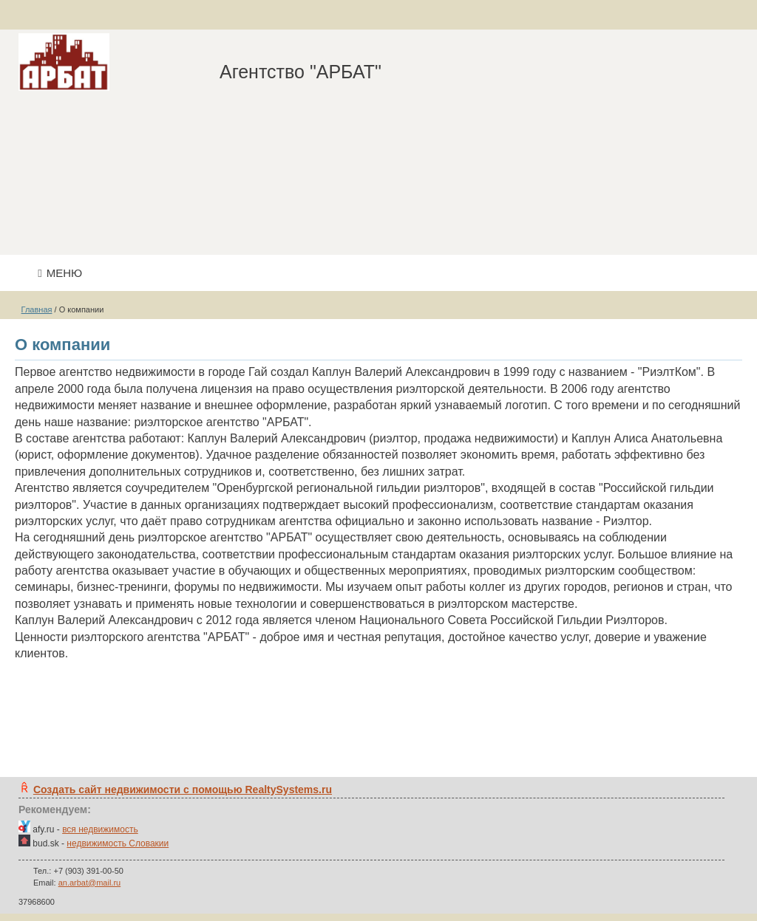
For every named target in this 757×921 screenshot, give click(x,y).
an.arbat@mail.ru (89, 882)
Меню (60, 273)
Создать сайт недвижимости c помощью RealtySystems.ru (182, 789)
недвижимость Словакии (118, 843)
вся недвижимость (100, 829)
